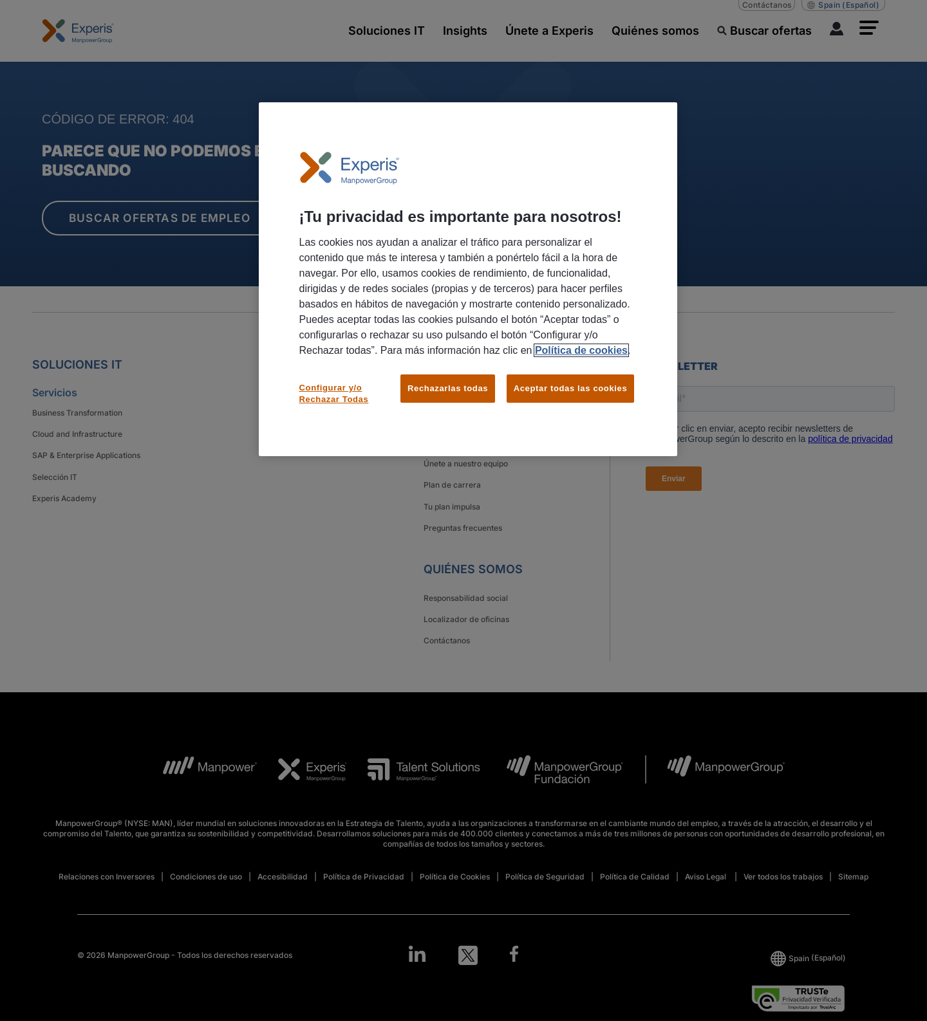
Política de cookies (581, 350)
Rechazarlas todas (447, 388)
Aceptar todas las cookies (571, 388)
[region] (468, 279)
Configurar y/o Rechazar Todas (334, 393)
